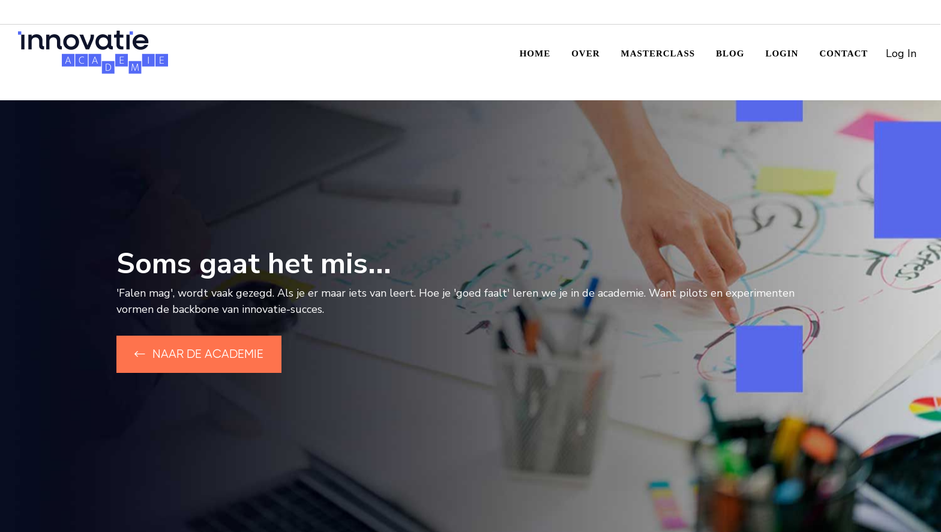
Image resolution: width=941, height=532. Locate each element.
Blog (730, 53)
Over (585, 53)
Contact (843, 53)
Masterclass (658, 53)
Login (781, 53)
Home (535, 53)
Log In (901, 53)
